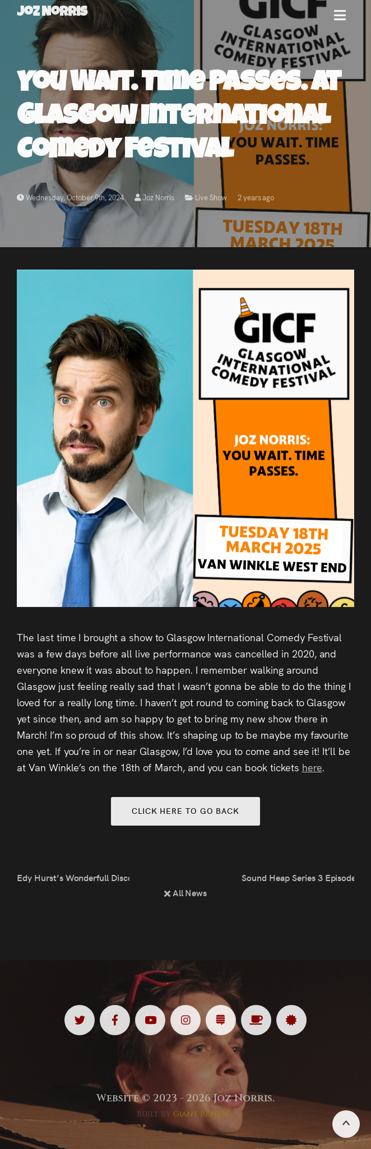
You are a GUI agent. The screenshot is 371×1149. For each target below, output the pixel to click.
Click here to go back (185, 810)
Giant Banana (203, 1114)
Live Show (211, 199)
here (312, 767)
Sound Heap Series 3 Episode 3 (298, 877)
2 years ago (256, 199)
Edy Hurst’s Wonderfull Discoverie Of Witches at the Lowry (73, 877)
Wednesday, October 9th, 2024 (70, 199)
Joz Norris (155, 199)
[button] (340, 19)
